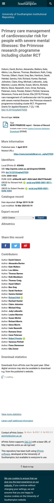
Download (14, 131)
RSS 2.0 (49, 432)
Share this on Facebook (5, 245)
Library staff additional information (17, 421)
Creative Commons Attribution (39, 129)
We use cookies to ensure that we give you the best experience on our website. (21, 482)
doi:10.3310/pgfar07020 (14, 110)
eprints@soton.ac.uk (11, 436)
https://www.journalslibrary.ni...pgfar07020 (33, 154)
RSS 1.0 (38, 432)
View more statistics (11, 414)
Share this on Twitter (15, 245)
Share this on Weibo (25, 245)
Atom (29, 432)
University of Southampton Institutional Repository (24, 16)
